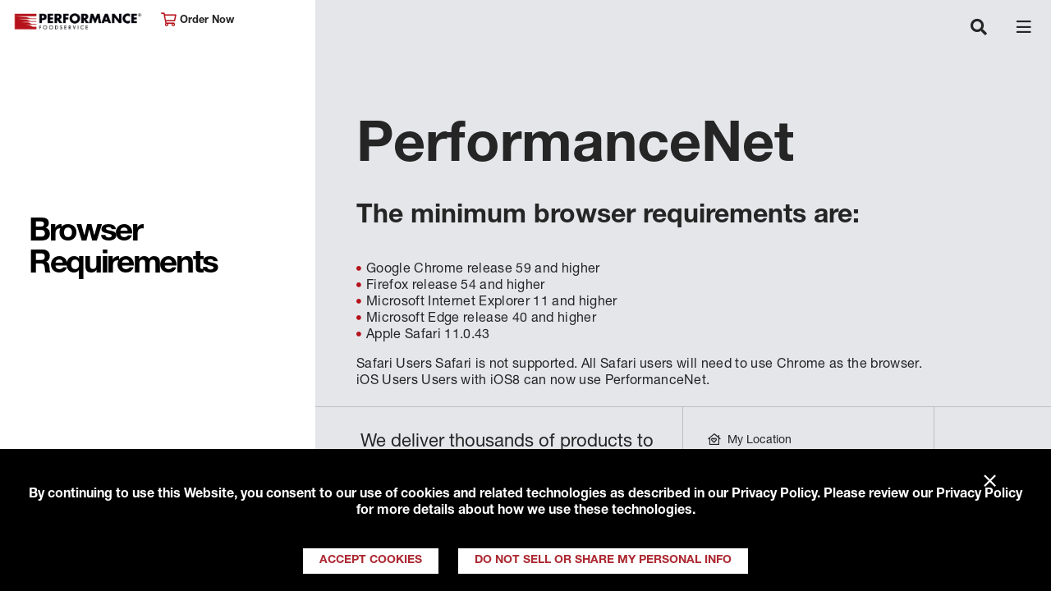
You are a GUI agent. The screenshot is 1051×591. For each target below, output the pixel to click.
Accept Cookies (370, 560)
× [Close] (990, 482)
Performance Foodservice (79, 21)
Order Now (197, 20)
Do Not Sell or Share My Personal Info (603, 560)
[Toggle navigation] (978, 29)
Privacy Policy (774, 495)
